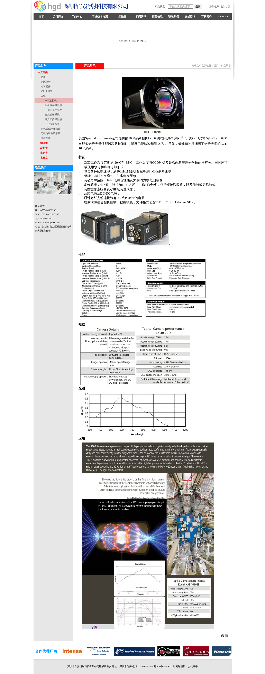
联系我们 (173, 16)
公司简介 (58, 16)
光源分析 (46, 81)
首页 (41, 16)
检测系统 (46, 138)
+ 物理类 (43, 143)
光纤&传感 (46, 91)
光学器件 (46, 86)
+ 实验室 (43, 157)
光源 (43, 77)
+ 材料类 (43, 148)
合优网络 (193, 666)
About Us (223, 16)
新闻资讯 (141, 16)
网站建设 (180, 666)
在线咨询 (190, 16)
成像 (43, 95)
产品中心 (77, 16)
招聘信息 (157, 16)
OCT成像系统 (52, 124)
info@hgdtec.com (51, 222)
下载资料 (206, 16)
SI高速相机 (51, 100)
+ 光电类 (43, 72)
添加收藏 (214, 6)
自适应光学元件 (53, 110)
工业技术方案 (100, 16)
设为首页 (225, 6)
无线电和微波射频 (50, 133)
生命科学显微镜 (53, 105)
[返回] (224, 635)
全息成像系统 (52, 114)
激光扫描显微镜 (53, 119)
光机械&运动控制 (50, 128)
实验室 (122, 16)
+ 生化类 (43, 152)
